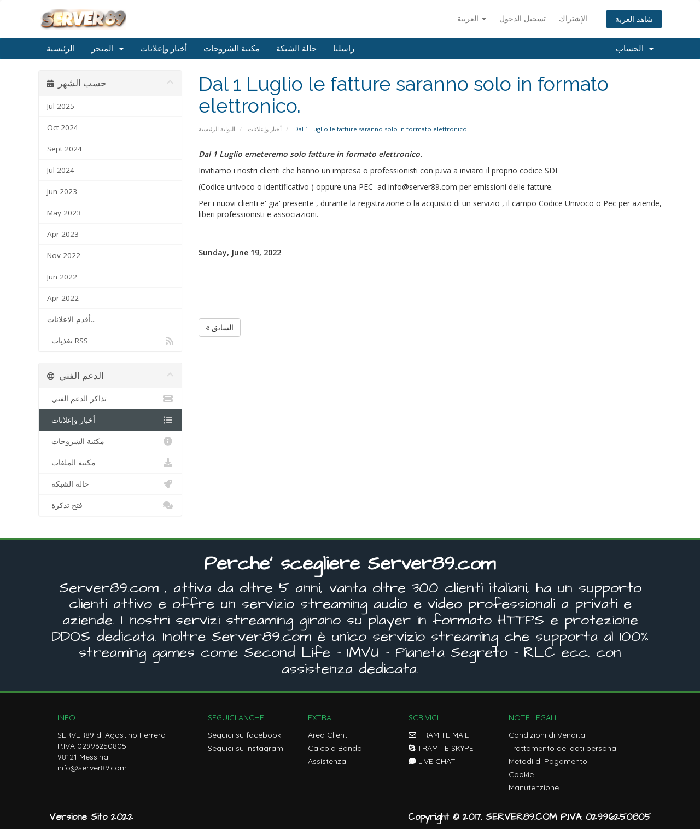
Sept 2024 (64, 149)
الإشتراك (573, 18)
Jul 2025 (60, 106)
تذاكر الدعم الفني (110, 398)
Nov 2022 (63, 255)
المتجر (107, 49)
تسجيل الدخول (522, 18)
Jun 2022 (62, 277)
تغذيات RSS (110, 340)
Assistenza (327, 761)
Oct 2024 (62, 127)
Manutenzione (534, 787)
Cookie (521, 774)
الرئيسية (60, 49)
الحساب (635, 49)
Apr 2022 (63, 298)
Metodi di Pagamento (548, 761)
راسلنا (343, 49)
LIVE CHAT (432, 761)
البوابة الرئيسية (217, 129)
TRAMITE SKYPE (441, 748)
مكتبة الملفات (110, 462)
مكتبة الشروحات (231, 49)
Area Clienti (328, 735)
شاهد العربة (634, 19)
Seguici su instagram (245, 748)
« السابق (220, 327)
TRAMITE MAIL (439, 735)
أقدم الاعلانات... (71, 319)
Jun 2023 (62, 191)
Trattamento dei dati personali (564, 748)
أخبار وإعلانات (163, 49)
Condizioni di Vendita (547, 735)
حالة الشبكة (296, 49)
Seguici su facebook (244, 735)
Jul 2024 (60, 170)
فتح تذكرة (110, 505)
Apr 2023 (63, 234)
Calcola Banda (335, 748)
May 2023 (64, 213)
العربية (471, 18)
